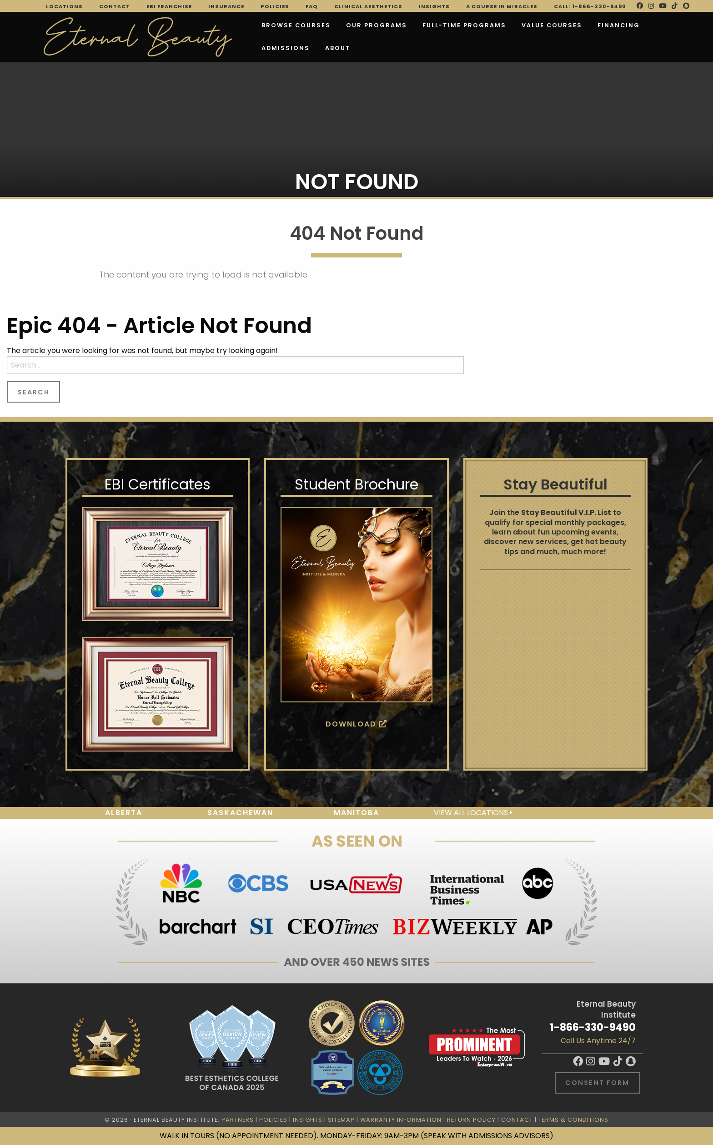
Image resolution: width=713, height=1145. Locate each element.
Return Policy (471, 1120)
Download (356, 724)
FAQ (312, 6)
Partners (237, 1120)
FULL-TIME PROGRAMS (415, 23)
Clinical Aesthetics (368, 6)
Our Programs (327, 23)
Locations (64, 6)
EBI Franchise (169, 6)
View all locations (473, 812)
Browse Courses (247, 23)
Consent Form (597, 1082)
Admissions (631, 23)
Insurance (226, 6)
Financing (570, 23)
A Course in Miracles (501, 6)
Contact (114, 6)
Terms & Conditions (573, 1120)
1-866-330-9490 (593, 1027)
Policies (275, 6)
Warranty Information (401, 1120)
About (225, 46)
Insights (434, 6)
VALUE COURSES (503, 23)
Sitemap (341, 1120)
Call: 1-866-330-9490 (590, 6)
